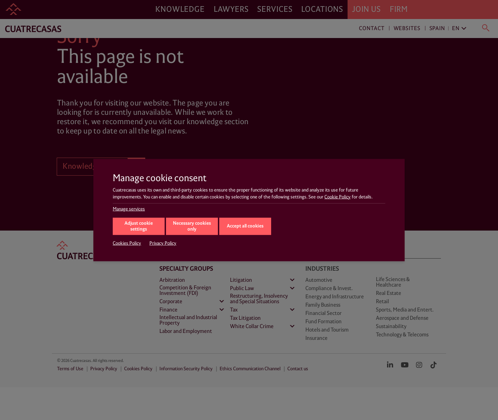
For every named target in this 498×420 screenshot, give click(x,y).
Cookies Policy (127, 243)
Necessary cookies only (192, 226)
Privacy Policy (162, 243)
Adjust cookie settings (138, 226)
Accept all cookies (245, 226)
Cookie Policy (337, 196)
